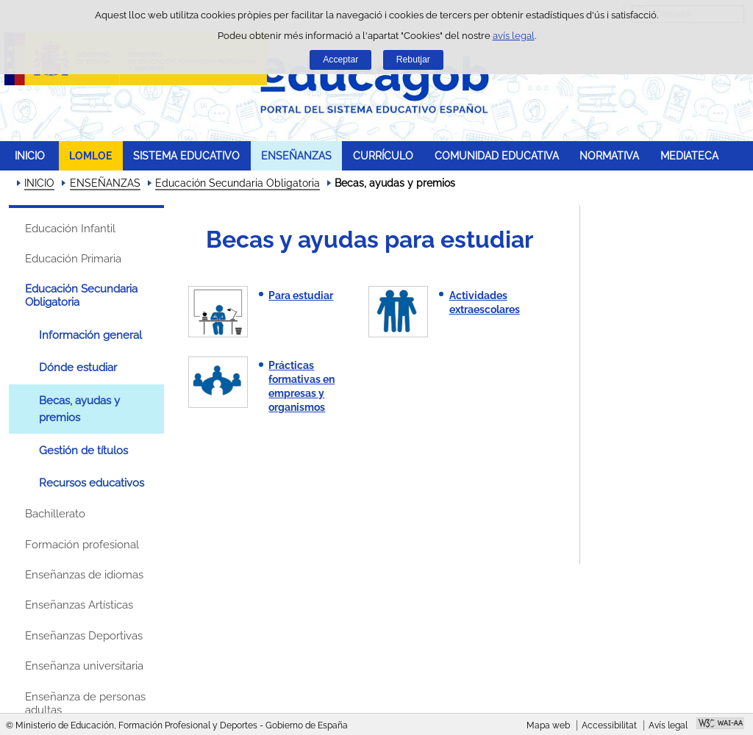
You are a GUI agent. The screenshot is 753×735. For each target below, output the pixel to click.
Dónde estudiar (78, 367)
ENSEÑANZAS (296, 155)
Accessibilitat (609, 725)
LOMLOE (90, 155)
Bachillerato (55, 513)
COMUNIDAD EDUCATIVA (497, 155)
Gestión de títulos (83, 450)
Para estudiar (300, 295)
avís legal (514, 35)
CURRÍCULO (383, 155)
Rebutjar (413, 59)
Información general (90, 335)
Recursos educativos (91, 483)
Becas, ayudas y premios (79, 408)
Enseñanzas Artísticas (79, 605)
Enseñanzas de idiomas (84, 574)
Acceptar (340, 59)
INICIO (30, 155)
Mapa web (548, 725)
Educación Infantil (70, 228)
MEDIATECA (689, 155)
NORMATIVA (609, 155)
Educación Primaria (73, 258)
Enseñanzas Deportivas (84, 635)
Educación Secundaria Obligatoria (237, 183)
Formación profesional (82, 544)
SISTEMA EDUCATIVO (186, 155)
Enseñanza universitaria (84, 666)
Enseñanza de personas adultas (85, 703)
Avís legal (668, 725)
